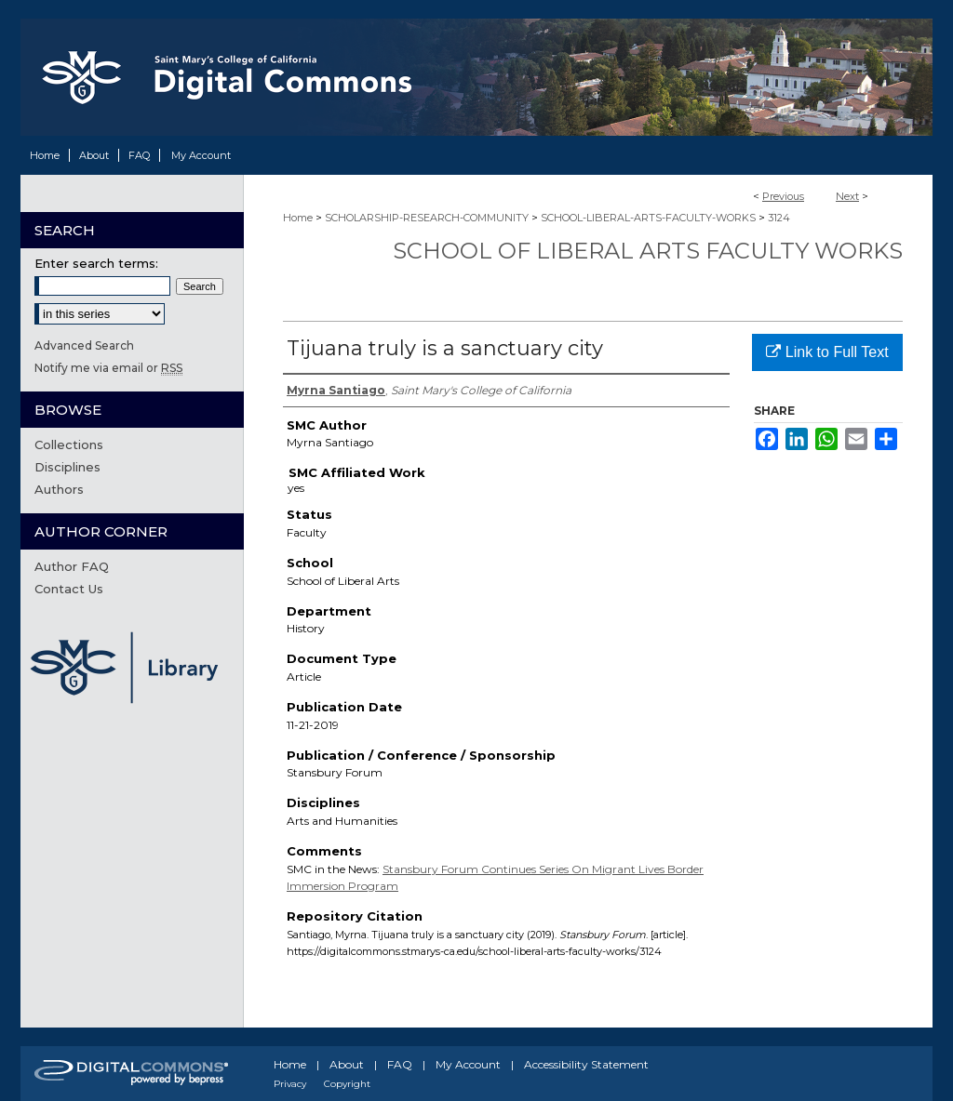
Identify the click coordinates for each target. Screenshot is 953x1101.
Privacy (290, 1084)
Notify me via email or (108, 368)
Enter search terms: (96, 263)
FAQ (399, 1064)
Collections (68, 444)
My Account (468, 1064)
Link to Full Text (827, 352)
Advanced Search (84, 345)
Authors (59, 489)
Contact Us (68, 588)
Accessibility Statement (586, 1064)
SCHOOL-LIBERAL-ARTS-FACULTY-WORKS (648, 217)
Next (847, 196)
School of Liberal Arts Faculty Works (648, 250)
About (346, 1064)
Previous (783, 196)
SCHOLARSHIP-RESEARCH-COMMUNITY (427, 217)
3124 (779, 217)
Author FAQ (71, 566)
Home (298, 217)
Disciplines (67, 466)
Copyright (347, 1084)
